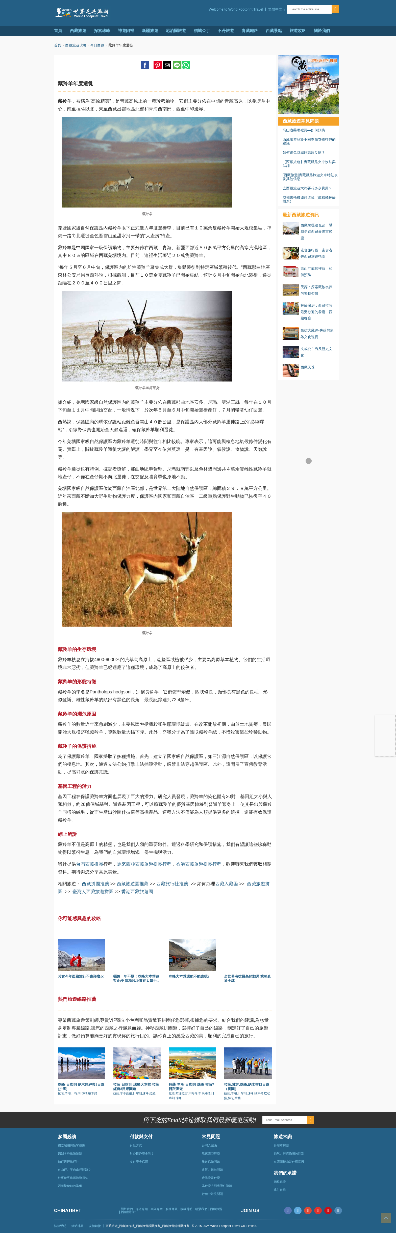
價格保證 (280, 1181)
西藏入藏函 (226, 883)
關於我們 (322, 30)
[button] (276, 9)
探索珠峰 (102, 30)
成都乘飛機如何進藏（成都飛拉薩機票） (309, 199)
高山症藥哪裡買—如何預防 (304, 130)
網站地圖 (77, 1225)
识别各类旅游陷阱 (70, 1153)
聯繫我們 (201, 1209)
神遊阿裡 (126, 30)
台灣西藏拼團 (89, 864)
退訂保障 (280, 1189)
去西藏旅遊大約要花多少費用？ (307, 188)
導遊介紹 (142, 1209)
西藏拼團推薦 (95, 883)
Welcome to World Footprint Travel (236, 9)
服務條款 (171, 1209)
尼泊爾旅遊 (176, 30)
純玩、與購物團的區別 (289, 1153)
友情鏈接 (95, 1225)
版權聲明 (186, 1209)
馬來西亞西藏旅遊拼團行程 (144, 864)
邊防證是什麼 (211, 1177)
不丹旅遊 (226, 30)
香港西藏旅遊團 (137, 891)
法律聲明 (60, 1225)
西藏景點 (274, 30)
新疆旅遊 (150, 30)
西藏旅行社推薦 (172, 883)
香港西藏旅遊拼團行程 (198, 864)
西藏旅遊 (78, 30)
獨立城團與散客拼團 (71, 1145)
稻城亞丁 (202, 30)
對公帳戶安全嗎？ (142, 1153)
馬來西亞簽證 (211, 1153)
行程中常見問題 (212, 1193)
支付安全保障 (139, 1161)
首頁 (58, 30)
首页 (57, 45)
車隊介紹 (157, 1209)
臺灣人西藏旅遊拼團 (92, 891)
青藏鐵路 (250, 30)
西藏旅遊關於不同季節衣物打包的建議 (309, 141)
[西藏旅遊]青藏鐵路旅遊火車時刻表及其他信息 (310, 177)
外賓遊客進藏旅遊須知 (73, 1177)
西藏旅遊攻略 (75, 45)
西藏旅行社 (128, 1212)
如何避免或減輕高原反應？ (304, 153)
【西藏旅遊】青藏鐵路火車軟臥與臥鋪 (309, 164)
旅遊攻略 (298, 30)
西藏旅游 (216, 1209)
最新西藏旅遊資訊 (301, 214)
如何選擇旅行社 (68, 1161)
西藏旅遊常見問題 (301, 121)
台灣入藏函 (209, 1145)
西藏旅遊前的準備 (70, 1185)
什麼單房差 (281, 1145)
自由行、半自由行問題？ (74, 1169)
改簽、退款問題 (212, 1169)
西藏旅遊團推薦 (132, 883)
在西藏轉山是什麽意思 (289, 1161)
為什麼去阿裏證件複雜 (217, 1185)
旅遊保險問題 (211, 1161)
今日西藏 (97, 45)
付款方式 (136, 1145)
